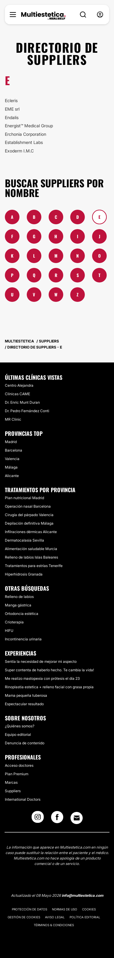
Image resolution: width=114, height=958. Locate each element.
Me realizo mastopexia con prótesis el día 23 (42, 678)
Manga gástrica (18, 605)
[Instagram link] (38, 819)
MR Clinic (13, 419)
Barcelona (13, 450)
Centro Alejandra (19, 385)
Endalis (12, 117)
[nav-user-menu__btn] (100, 14)
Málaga (11, 467)
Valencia (12, 458)
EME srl (12, 109)
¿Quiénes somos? (19, 726)
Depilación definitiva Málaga (29, 523)
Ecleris (11, 100)
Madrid (11, 441)
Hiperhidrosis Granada (24, 574)
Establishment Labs (24, 142)
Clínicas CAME (17, 394)
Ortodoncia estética (21, 613)
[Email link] (77, 818)
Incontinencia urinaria (23, 639)
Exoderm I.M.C (19, 150)
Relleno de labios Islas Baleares (31, 557)
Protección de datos (29, 909)
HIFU (9, 630)
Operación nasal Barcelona (28, 506)
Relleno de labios (19, 596)
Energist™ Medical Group (29, 125)
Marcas (11, 782)
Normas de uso (64, 909)
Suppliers (13, 791)
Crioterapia (14, 622)
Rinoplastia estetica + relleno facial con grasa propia (49, 687)
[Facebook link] (57, 819)
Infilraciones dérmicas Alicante (31, 531)
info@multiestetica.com (82, 895)
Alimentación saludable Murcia (31, 548)
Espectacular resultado (24, 704)
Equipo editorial (18, 734)
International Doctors (22, 799)
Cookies (89, 909)
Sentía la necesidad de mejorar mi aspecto (41, 661)
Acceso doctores (19, 765)
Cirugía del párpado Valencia (29, 514)
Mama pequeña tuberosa (26, 695)
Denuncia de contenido (24, 743)
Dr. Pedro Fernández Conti (27, 411)
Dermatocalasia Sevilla (24, 540)
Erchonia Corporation (25, 134)
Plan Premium (16, 774)
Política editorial (85, 917)
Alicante (12, 475)
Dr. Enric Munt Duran (22, 402)
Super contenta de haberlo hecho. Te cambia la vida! (49, 670)
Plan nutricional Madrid (24, 498)
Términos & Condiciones (54, 925)
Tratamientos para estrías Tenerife (34, 565)
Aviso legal (55, 917)
